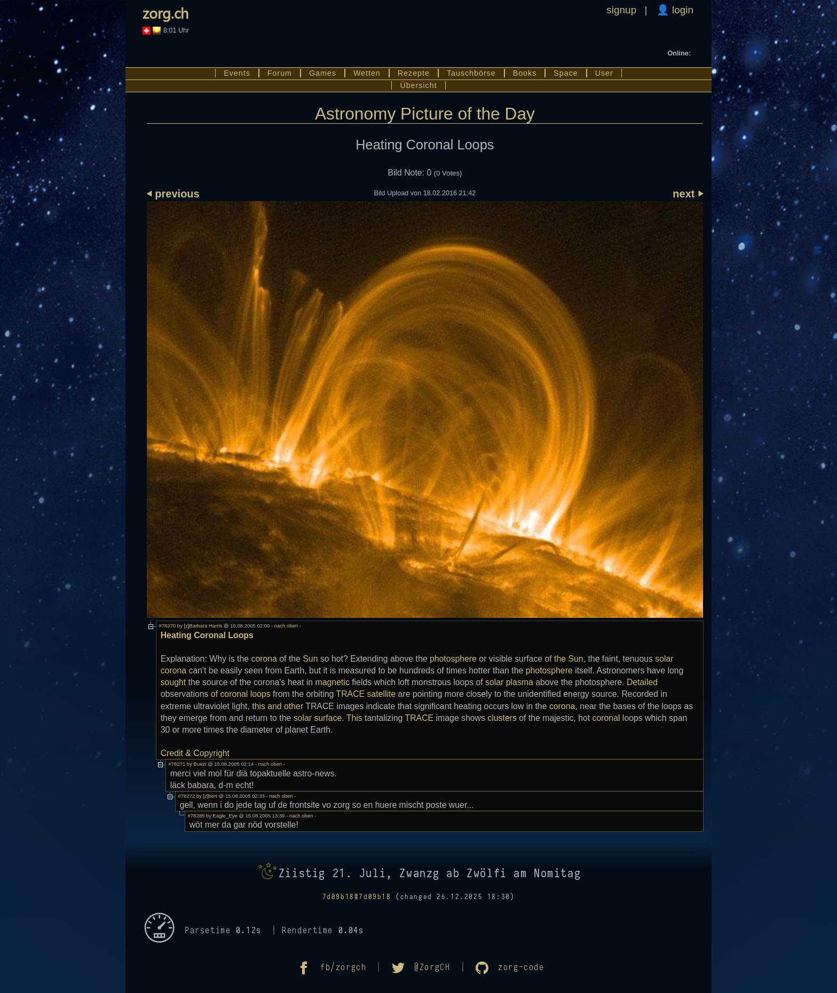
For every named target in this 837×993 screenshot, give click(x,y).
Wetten (367, 73)
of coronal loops (241, 693)
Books (525, 73)
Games (322, 73)
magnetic (332, 682)
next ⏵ (688, 194)
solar (494, 682)
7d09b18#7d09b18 (356, 897)
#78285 (196, 816)
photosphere (453, 658)
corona (264, 658)
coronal (606, 717)
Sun (310, 658)
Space (566, 73)
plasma (519, 682)
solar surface (318, 717)
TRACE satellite (366, 693)
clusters (502, 717)
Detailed (642, 682)
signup (621, 9)
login (681, 9)
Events (237, 73)
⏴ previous (173, 194)
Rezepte (414, 73)
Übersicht (418, 85)
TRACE (419, 717)
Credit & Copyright (195, 753)
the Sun (568, 658)
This (354, 717)
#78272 (186, 796)
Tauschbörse (471, 73)
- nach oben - (285, 626)
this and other (277, 706)
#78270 (167, 626)
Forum (279, 73)
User (604, 73)
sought (173, 682)
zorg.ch (165, 12)
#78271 (177, 764)
